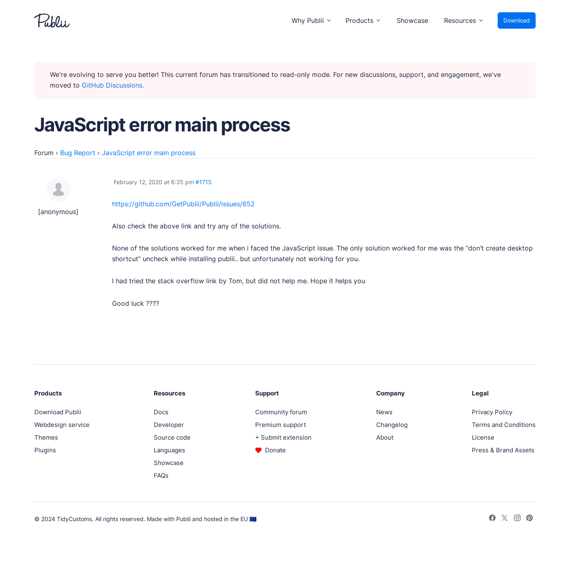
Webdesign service (62, 425)
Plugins (45, 450)
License (483, 437)
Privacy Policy (492, 412)
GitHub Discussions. (113, 85)
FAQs (161, 475)
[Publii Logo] (52, 20)
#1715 (203, 181)
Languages (169, 450)
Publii (183, 518)
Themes (46, 437)
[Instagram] (517, 519)
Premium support (280, 425)
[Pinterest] (529, 519)
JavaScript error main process (148, 153)
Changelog (392, 425)
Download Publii (57, 412)
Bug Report (77, 153)
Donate (275, 450)
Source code (172, 437)
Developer (169, 425)
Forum (44, 153)
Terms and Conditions (504, 425)
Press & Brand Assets (503, 450)
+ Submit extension (283, 437)
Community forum (281, 412)
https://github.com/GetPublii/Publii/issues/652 (183, 204)
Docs (161, 412)
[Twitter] (504, 519)
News (384, 412)
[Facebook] (492, 519)
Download (516, 20)
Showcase (412, 20)
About (384, 437)
